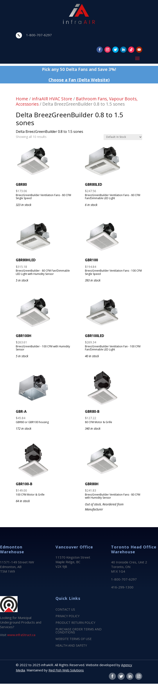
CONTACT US (65, 609)
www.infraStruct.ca (21, 635)
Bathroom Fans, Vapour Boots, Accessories (77, 101)
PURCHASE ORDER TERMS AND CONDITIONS (79, 631)
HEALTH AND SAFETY (71, 645)
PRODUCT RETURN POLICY (75, 623)
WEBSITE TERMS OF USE (74, 639)
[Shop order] (123, 137)
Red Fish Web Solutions (66, 670)
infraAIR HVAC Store (52, 99)
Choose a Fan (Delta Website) (79, 80)
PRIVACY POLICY (67, 616)
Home (22, 99)
